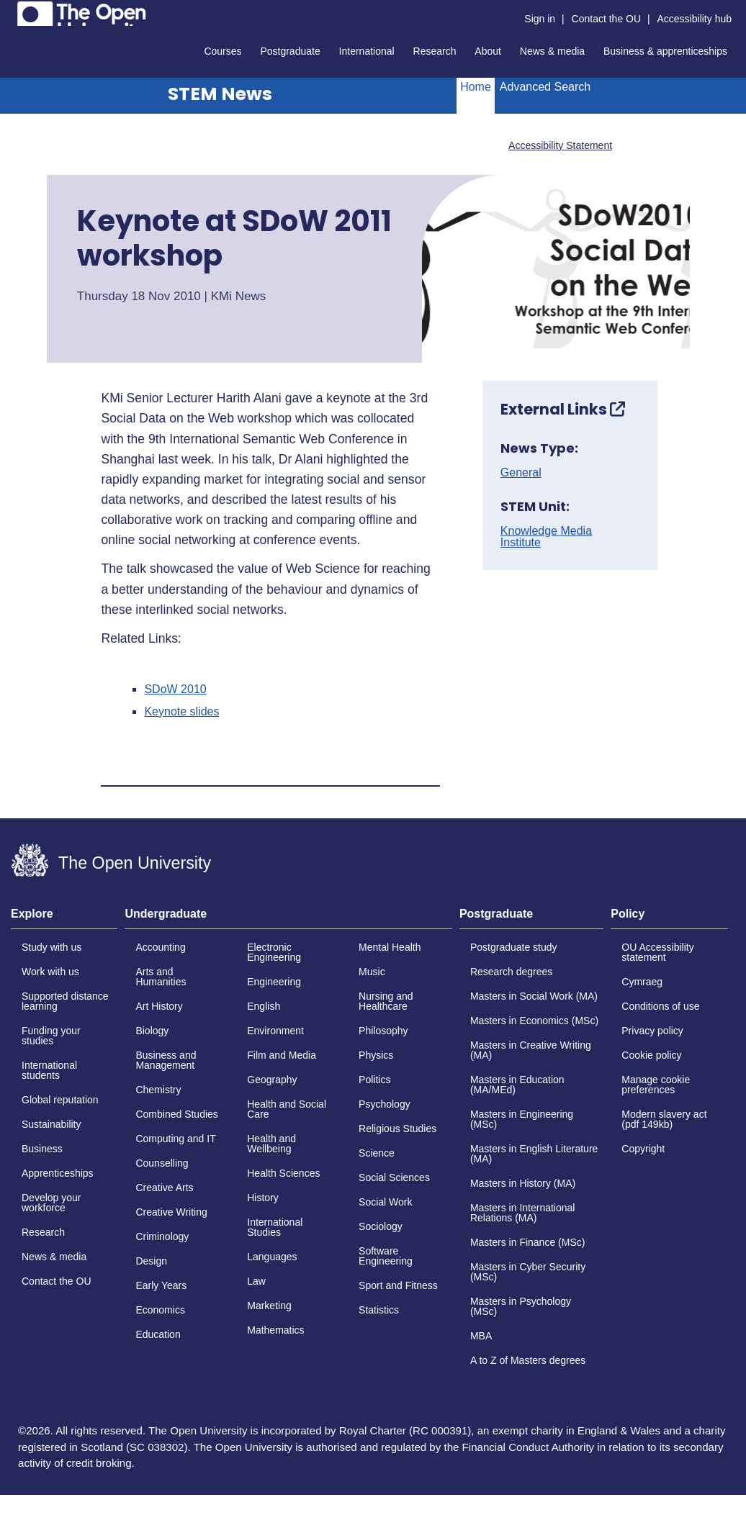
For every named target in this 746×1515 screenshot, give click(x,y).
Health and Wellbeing (271, 1143)
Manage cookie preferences (655, 1084)
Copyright (643, 1148)
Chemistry (158, 1089)
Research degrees (511, 971)
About (488, 51)
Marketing (269, 1305)
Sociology (381, 1226)
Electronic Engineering (274, 952)
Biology (151, 1030)
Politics (374, 1079)
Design (151, 1261)
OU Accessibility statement (657, 952)
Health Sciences (283, 1173)
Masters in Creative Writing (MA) (530, 1050)
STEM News (220, 94)
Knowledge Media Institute (546, 536)
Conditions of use (660, 1006)
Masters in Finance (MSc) (527, 1242)
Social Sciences (394, 1177)
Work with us (50, 971)
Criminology (162, 1236)
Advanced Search (545, 87)
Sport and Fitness (398, 1285)
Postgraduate (290, 51)
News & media (552, 51)
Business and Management (165, 1060)
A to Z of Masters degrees (527, 1360)
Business (42, 1148)
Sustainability (51, 1124)
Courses (222, 51)
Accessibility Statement (560, 145)
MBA (481, 1336)
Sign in (539, 19)
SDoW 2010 (175, 689)
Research (435, 51)
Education (157, 1334)
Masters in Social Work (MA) (534, 996)
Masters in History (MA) (522, 1183)
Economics (159, 1310)
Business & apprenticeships (665, 51)
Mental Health (390, 947)
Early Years (160, 1285)
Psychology (384, 1104)
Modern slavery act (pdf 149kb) (663, 1119)
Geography (272, 1079)
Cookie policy (651, 1055)
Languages (272, 1256)
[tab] (64, 918)
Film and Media (281, 1055)
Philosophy (383, 1030)
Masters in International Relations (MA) (522, 1213)
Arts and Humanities (160, 976)
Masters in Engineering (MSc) (521, 1119)
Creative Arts (164, 1187)
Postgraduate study (513, 947)
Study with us (51, 947)
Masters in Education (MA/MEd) (517, 1084)
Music (372, 971)
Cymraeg (641, 981)
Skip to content (11, 11)
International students (49, 1070)
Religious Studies (397, 1128)
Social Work (385, 1202)
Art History (158, 1006)
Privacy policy (652, 1030)
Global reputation (60, 1099)
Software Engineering (386, 1256)
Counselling (161, 1163)
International (367, 51)
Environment (275, 1030)
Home (475, 87)
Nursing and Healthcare (386, 1001)
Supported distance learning (65, 1001)
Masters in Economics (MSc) (534, 1020)
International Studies (274, 1227)
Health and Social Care (286, 1109)
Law (256, 1281)
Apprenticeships (58, 1173)
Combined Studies (176, 1114)
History (263, 1197)
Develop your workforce (51, 1202)
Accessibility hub (694, 19)
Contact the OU (607, 18)
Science (377, 1153)
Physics (376, 1055)
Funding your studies (51, 1035)
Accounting (160, 947)
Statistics (379, 1310)
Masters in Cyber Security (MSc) (527, 1272)
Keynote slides (181, 712)
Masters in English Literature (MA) (534, 1153)
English (263, 1006)
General (520, 473)
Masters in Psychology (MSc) (520, 1306)
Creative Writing (171, 1212)
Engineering (274, 981)
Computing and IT (175, 1138)
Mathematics (275, 1330)
